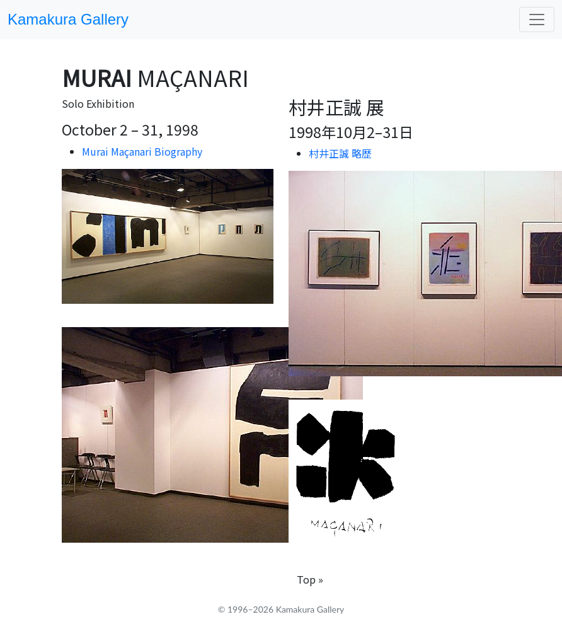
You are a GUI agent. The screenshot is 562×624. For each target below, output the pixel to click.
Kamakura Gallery (68, 19)
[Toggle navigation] (536, 19)
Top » (310, 579)
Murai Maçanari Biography (142, 151)
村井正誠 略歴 (340, 153)
